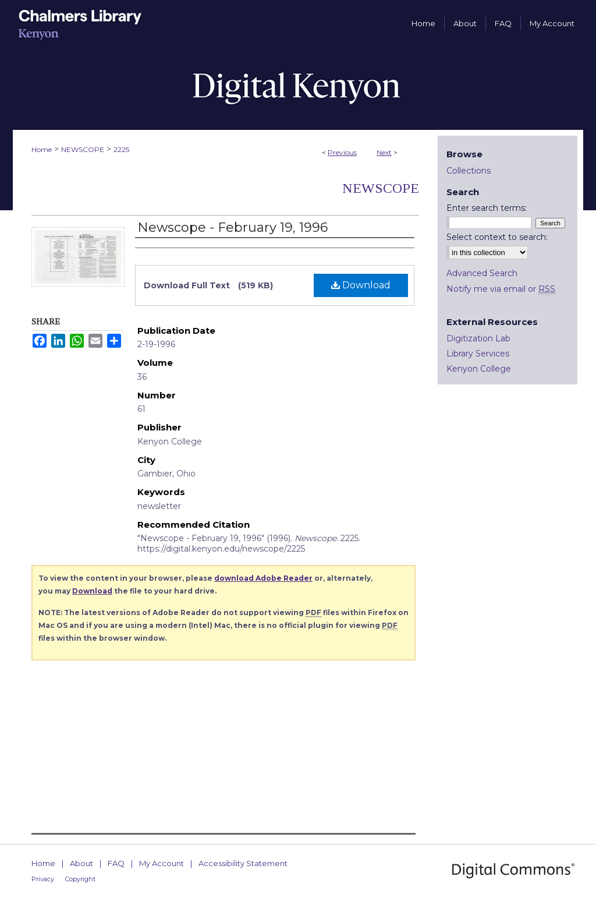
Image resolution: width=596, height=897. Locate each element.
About (81, 863)
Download (361, 285)
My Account (161, 863)
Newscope (380, 188)
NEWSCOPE (82, 149)
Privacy (42, 879)
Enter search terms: (486, 208)
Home (41, 149)
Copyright (80, 879)
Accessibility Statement (243, 863)
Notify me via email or (500, 289)
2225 (121, 149)
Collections (468, 170)
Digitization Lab (478, 338)
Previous (342, 152)
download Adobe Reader (263, 578)
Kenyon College (478, 368)
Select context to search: (497, 237)
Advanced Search (481, 273)
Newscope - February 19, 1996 (232, 227)
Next (384, 152)
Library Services (477, 353)
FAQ (116, 863)
